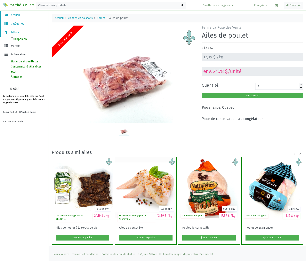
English (14, 88)
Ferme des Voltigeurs (193, 215)
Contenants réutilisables (26, 66)
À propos (16, 77)
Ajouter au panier (82, 237)
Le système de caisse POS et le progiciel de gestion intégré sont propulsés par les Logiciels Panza (23, 99)
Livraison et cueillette (24, 61)
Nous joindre (61, 254)
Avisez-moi (252, 95)
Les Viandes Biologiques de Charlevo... (69, 217)
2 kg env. (207, 48)
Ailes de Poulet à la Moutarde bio (77, 227)
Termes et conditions (85, 254)
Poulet (101, 18)
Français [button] (261, 5)
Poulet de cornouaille (196, 227)
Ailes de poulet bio (131, 227)
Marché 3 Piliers (18, 5)
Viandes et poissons (80, 18)
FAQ (13, 71)
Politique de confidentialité (118, 254)
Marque (12, 46)
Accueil (12, 15)
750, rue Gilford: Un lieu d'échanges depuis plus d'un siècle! (175, 254)
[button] (218, 5)
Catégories (14, 23)
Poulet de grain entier (259, 227)
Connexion (293, 5)
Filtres (11, 32)
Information (15, 54)
